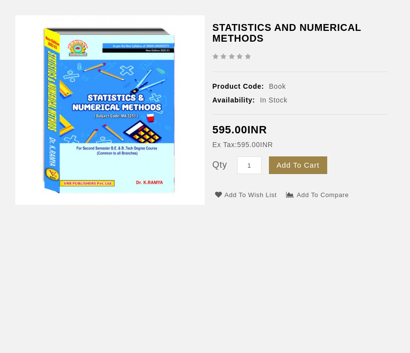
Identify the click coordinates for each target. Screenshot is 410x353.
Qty (220, 165)
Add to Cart (298, 165)
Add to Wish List (246, 195)
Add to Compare (317, 195)
